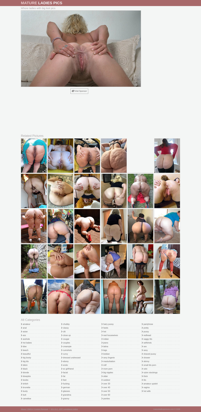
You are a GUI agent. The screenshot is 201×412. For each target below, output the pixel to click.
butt (23, 395)
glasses (65, 391)
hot (103, 331)
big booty (26, 358)
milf (103, 365)
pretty (145, 328)
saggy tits (147, 339)
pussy (145, 331)
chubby (65, 324)
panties (105, 398)
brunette (25, 387)
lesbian (105, 354)
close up (66, 335)
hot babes (26, 343)
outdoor (105, 380)
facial (64, 372)
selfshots (147, 343)
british (24, 384)
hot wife (146, 391)
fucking (65, 384)
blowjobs (26, 376)
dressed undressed (71, 358)
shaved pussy (149, 354)
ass (23, 335)
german (65, 387)
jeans (104, 343)
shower (146, 358)
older (104, 376)
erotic (64, 365)
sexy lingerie (108, 358)
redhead (146, 335)
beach (24, 350)
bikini (24, 365)
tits (144, 380)
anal (24, 328)
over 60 (105, 395)
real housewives (109, 335)
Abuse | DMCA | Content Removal (34, 409)
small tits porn (149, 365)
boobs (24, 380)
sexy (145, 350)
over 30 (105, 384)
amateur (25, 324)
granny (65, 398)
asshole (25, 339)
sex (144, 346)
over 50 (105, 391)
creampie (66, 346)
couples (65, 343)
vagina (146, 387)
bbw (24, 346)
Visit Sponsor (79, 91)
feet (63, 380)
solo (144, 369)
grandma (66, 395)
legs (104, 350)
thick (145, 376)
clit (63, 331)
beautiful (26, 354)
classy (65, 328)
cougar (65, 339)
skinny (145, 361)
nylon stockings (150, 372)
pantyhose (147, 324)
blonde (25, 372)
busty (24, 391)
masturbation (108, 361)
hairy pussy (107, 324)
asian (24, 331)
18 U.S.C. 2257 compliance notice (64, 409)
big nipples (107, 372)
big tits (25, 361)
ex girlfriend (67, 369)
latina (104, 346)
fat (63, 376)
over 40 (105, 387)
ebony (65, 361)
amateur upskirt (150, 384)
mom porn (106, 369)
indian (105, 339)
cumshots (66, 350)
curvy (64, 354)
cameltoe (26, 398)
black (24, 369)
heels (104, 328)
